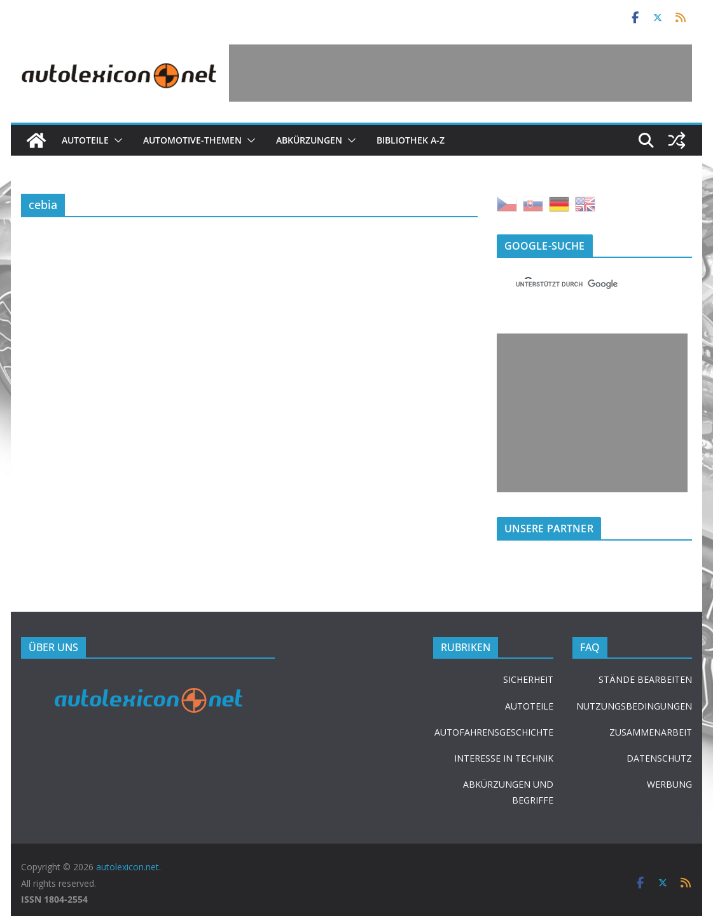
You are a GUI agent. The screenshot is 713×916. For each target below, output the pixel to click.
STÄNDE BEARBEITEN (645, 679)
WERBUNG (669, 784)
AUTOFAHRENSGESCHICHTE (493, 732)
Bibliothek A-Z (411, 140)
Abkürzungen (309, 140)
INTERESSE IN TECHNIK (503, 758)
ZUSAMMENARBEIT (650, 732)
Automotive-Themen (192, 140)
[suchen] (579, 284)
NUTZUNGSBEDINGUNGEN (634, 706)
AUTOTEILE (529, 706)
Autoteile (85, 140)
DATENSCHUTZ (659, 758)
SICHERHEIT (528, 679)
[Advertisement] (460, 73)
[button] (116, 140)
